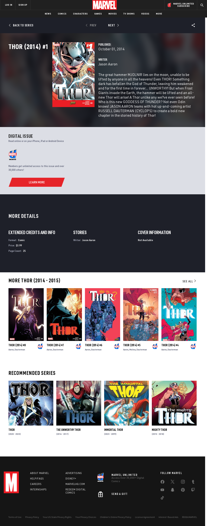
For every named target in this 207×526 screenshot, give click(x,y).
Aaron (11, 359)
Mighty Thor (159, 439)
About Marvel (39, 473)
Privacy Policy (32, 517)
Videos (145, 13)
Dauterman (20, 359)
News (48, 13)
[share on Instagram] (183, 483)
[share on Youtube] (162, 491)
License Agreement (145, 517)
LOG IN (8, 4)
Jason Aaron (77, 80)
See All (189, 291)
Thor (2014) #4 (170, 355)
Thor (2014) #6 (93, 355)
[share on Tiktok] (162, 499)
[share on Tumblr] (193, 483)
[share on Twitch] (193, 491)
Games (98, 13)
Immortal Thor (113, 439)
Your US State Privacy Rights (57, 517)
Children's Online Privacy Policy (115, 517)
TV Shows (128, 13)
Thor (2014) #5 (131, 355)
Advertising (74, 473)
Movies (112, 13)
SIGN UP (22, 4)
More (159, 13)
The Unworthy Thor (68, 439)
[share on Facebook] (162, 483)
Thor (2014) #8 (17, 355)
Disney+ (71, 479)
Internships (38, 490)
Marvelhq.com (75, 484)
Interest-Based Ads (168, 517)
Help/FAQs (37, 479)
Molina (132, 359)
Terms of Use (14, 517)
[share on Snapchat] (172, 491)
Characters (80, 13)
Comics (62, 13)
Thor (11, 439)
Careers (36, 484)
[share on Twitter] (172, 483)
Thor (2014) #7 (55, 355)
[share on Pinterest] (183, 491)
